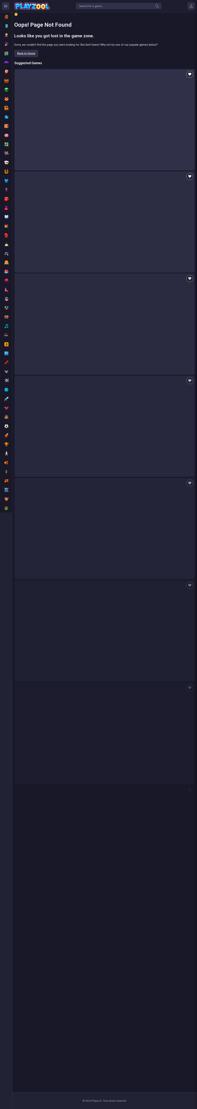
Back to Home (26, 53)
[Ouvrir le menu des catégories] (5, 6)
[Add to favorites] (189, 74)
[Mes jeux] (191, 6)
